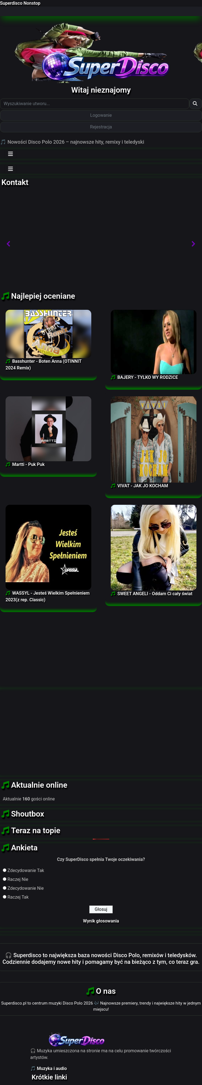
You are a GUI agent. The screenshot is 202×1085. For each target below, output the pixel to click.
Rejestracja (101, 127)
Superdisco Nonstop (20, 3)
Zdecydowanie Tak (25, 870)
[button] (8, 243)
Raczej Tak (18, 897)
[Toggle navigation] (10, 154)
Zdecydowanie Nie (25, 888)
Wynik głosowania (101, 921)
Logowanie (101, 115)
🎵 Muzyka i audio (48, 1068)
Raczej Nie (17, 879)
